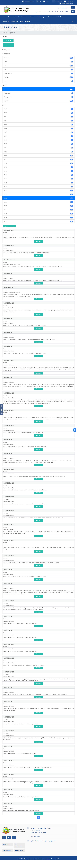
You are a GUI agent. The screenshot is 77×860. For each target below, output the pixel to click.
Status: (5, 232)
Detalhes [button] (38, 241)
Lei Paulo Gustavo (61, 17)
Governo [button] (32, 17)
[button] (72, 21)
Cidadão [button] (27, 21)
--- (8, 40)
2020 (8, 45)
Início (4, 17)
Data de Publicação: (8, 235)
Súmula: (5, 237)
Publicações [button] (14, 21)
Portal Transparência (13, 17)
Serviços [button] (6, 21)
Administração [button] (41, 17)
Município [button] (24, 17)
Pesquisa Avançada (9, 226)
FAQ (21, 21)
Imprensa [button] (51, 17)
